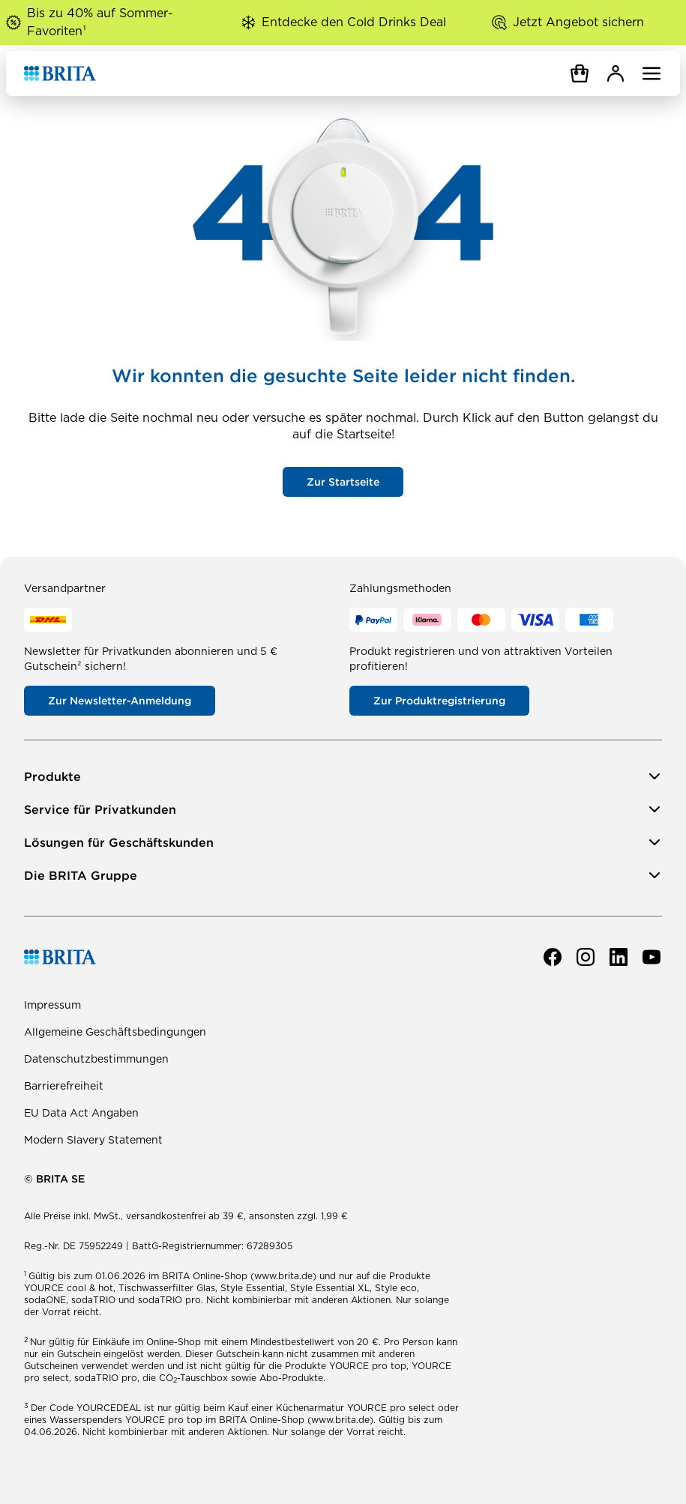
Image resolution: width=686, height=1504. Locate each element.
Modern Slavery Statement (93, 1140)
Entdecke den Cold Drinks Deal (354, 22)
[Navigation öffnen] (651, 73)
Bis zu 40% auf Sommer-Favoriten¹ (100, 22)
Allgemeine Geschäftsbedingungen (115, 1032)
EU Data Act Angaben (81, 1113)
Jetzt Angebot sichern (578, 22)
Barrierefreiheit (63, 1086)
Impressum (52, 1005)
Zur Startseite (343, 482)
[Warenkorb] (579, 73)
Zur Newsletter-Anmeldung (119, 700)
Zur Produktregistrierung (439, 700)
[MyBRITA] (615, 73)
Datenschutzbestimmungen (96, 1059)
